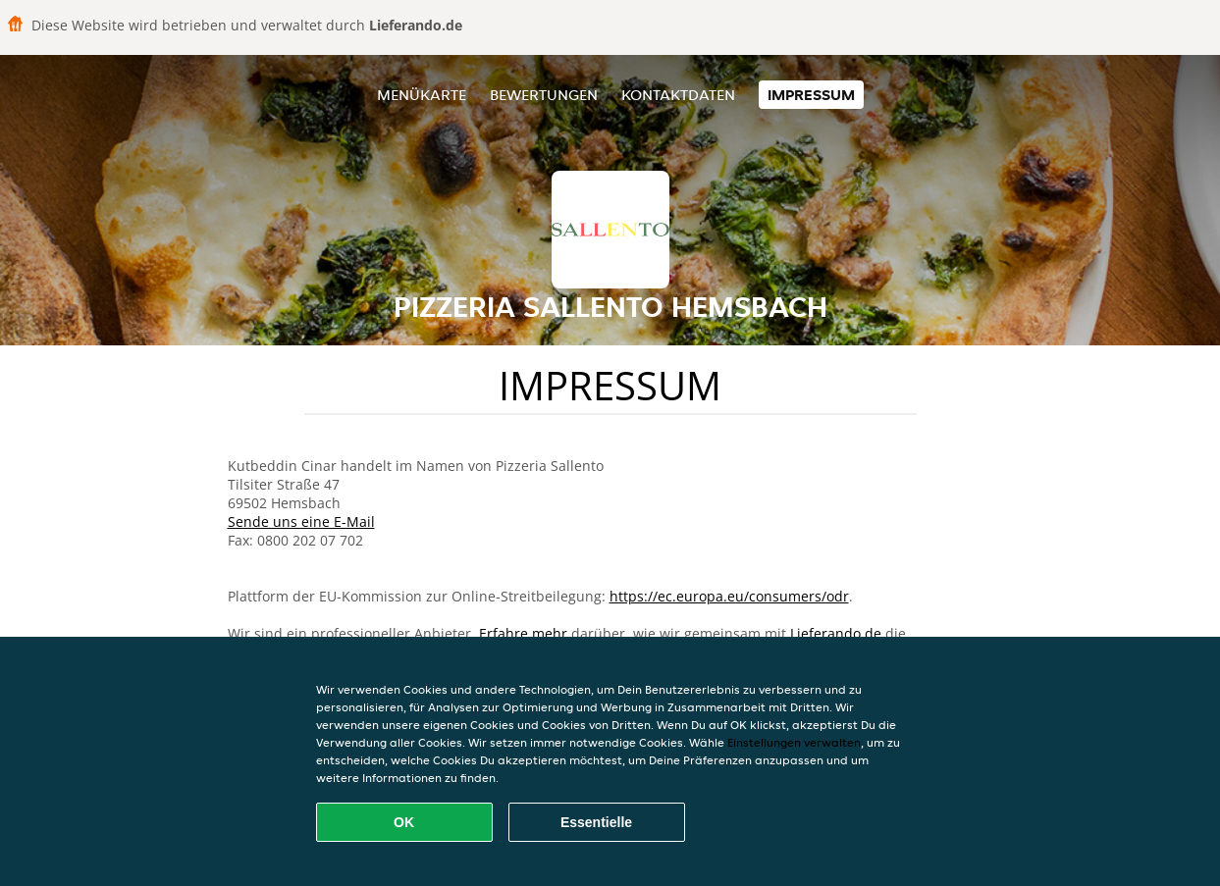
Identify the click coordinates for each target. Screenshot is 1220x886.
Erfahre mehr (523, 633)
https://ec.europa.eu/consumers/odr (729, 596)
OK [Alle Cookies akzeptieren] (404, 822)
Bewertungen (544, 94)
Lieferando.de (835, 633)
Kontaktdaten (678, 94)
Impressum (811, 94)
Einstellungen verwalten (794, 742)
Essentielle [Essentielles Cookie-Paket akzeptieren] (596, 822)
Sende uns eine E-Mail (301, 521)
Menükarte (421, 94)
